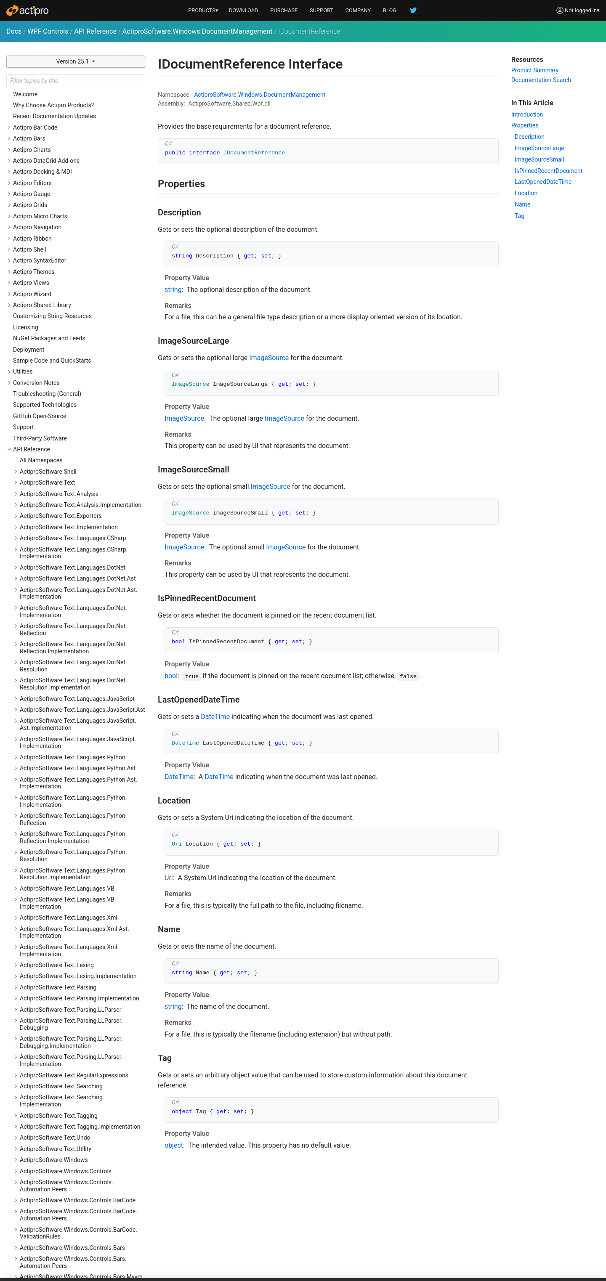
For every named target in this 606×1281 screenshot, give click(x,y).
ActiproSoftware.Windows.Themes (65, 1247)
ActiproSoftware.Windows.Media (63, 1203)
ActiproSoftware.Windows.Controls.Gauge (75, 218)
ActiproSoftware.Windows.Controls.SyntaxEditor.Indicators (75, 837)
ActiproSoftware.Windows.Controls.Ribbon (75, 510)
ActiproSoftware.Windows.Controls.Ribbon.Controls (76, 561)
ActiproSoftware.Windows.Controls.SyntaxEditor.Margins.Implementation (75, 910)
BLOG (389, 10)
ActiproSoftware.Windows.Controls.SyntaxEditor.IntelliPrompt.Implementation (75, 874)
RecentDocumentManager (61, 1170)
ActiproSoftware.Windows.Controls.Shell (73, 640)
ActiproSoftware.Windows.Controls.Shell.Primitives (74, 656)
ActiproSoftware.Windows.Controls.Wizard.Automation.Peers (76, 1041)
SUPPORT (321, 10)
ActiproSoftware (215, 94)
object (174, 1145)
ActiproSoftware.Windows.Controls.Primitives (79, 487)
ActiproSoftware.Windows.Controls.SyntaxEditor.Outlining (75, 928)
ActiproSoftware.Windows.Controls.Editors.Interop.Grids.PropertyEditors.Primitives (76, 185)
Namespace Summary (56, 1096)
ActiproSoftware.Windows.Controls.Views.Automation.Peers (75, 994)
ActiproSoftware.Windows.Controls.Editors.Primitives (76, 203)
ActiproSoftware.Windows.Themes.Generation (80, 1258)
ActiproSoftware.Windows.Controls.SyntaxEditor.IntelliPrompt (75, 855)
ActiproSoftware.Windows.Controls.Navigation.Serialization (81, 473)
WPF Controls (47, 31)
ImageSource (269, 358)
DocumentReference (53, 1107)
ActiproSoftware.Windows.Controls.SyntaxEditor (75, 674)
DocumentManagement (295, 94)
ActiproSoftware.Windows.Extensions (69, 1181)
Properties (524, 125)
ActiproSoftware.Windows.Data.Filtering (72, 1067)
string (173, 290)
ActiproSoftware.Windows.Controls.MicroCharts (74, 353)
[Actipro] (27, 10)
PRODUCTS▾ (203, 10)
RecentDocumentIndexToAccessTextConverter (75, 1155)
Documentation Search (541, 80)
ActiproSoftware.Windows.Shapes (64, 1236)
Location (526, 193)
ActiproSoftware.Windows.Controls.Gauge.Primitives (76, 251)
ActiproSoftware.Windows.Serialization (71, 1225)
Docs (13, 31)
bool (171, 676)
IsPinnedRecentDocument (548, 170)
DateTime (215, 717)
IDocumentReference (54, 1129)
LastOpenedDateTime (543, 181)
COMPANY (358, 10)
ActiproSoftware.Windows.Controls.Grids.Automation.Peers (74, 280)
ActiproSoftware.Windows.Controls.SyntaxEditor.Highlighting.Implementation (75, 801)
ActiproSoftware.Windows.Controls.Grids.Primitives (74, 298)
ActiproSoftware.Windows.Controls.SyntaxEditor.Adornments (75, 692)
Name (522, 204)
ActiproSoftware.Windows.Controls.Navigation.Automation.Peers (81, 436)
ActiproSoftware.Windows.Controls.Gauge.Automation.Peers (76, 233)
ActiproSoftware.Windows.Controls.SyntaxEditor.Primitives (75, 964)
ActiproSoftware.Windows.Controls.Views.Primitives (75, 1012)
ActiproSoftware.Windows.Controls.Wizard (75, 1026)
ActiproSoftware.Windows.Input (61, 1191)
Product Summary (534, 70)
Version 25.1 (73, 61)
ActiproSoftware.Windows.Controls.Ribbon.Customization (76, 597)
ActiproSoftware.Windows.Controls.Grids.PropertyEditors (74, 335)
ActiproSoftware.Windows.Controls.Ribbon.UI (79, 629)
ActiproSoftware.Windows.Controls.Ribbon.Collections (76, 542)
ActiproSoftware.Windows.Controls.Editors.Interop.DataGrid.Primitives (76, 149)
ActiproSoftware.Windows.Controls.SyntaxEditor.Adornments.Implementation (75, 710)
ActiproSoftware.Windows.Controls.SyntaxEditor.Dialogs (75, 746)
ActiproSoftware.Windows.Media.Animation (77, 1214)
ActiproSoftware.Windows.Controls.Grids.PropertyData (74, 317)
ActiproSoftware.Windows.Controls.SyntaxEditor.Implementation (75, 819)
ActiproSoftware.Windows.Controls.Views (74, 979)
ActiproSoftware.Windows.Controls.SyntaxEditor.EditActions (75, 765)
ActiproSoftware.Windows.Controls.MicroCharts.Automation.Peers (74, 371)
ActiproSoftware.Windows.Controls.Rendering (80, 498)
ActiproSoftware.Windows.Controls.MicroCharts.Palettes (74, 389)
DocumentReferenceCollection (66, 1118)
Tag (519, 215)
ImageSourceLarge (539, 148)
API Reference (95, 31)
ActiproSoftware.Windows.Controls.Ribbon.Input (76, 615)
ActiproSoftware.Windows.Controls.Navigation (80, 422)
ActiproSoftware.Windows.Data (60, 1056)
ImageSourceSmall (539, 159)
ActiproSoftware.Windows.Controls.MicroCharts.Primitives (74, 407)
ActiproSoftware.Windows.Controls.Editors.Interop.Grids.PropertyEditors (76, 167)
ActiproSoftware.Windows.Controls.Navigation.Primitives (81, 454)
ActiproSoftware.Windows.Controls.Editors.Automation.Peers (76, 112)
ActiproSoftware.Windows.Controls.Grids (73, 265)
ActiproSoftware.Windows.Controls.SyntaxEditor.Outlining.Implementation (75, 946)
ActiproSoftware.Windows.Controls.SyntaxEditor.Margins (75, 892)
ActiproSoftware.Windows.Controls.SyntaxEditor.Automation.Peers (75, 728)
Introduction (527, 114)
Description (530, 136)
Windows (250, 94)
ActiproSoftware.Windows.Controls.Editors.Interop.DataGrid (76, 131)
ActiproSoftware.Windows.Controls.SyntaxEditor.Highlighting (75, 783)
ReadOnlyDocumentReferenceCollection (79, 1140)
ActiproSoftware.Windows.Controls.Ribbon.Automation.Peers (76, 524)
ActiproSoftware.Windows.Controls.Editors (75, 98)
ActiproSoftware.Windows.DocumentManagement (197, 31)
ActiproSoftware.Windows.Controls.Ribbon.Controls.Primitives (76, 579)
